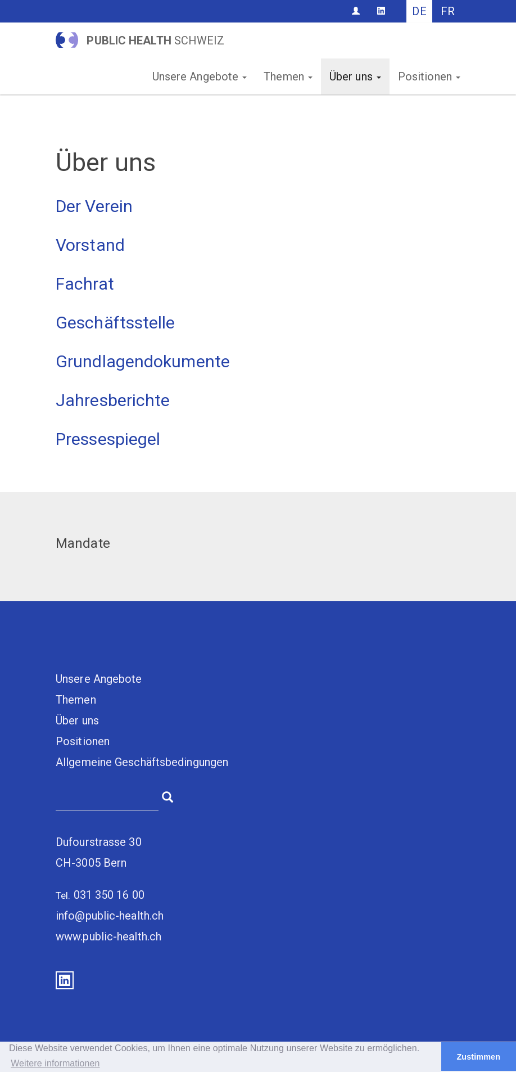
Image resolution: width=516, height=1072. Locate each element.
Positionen (429, 76)
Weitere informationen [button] (55, 1063)
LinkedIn (65, 980)
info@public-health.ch (110, 915)
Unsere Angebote (199, 76)
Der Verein (94, 206)
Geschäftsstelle (115, 322)
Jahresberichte (113, 400)
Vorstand (90, 245)
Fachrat (85, 284)
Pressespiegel (108, 439)
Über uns (355, 76)
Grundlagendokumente (143, 361)
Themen (288, 76)
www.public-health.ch (108, 936)
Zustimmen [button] (478, 1056)
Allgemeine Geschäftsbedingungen (142, 762)
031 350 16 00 (109, 895)
